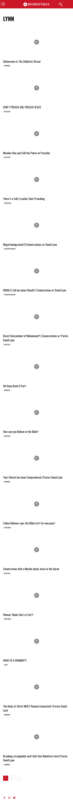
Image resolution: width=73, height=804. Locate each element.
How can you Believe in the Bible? (21, 431)
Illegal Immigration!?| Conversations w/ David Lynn (30, 244)
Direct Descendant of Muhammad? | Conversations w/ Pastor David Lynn (35, 338)
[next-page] (18, 778)
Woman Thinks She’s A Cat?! (18, 614)
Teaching (7, 203)
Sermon (7, 66)
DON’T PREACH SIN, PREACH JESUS (22, 107)
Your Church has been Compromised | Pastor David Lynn (32, 477)
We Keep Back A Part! (14, 386)
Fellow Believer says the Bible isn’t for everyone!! (29, 523)
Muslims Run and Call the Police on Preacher (26, 153)
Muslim (7, 111)
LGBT (6, 665)
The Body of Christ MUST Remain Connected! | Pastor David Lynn (35, 708)
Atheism (7, 436)
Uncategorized (9, 249)
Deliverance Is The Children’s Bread (21, 61)
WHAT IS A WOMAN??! (15, 660)
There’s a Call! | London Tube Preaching (24, 198)
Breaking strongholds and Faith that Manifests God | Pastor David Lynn (35, 758)
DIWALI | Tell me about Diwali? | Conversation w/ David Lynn (34, 290)
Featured (7, 527)
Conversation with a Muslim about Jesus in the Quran (31, 569)
